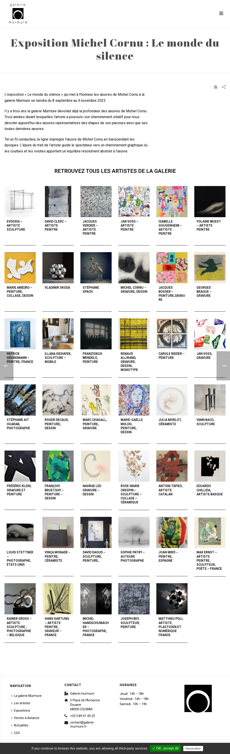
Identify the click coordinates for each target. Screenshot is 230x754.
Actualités (19, 725)
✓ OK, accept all (165, 748)
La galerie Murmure (26, 696)
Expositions (20, 710)
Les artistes (20, 703)
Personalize (193, 748)
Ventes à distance (25, 718)
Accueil (140, 68)
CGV (15, 733)
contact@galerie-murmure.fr (82, 724)
